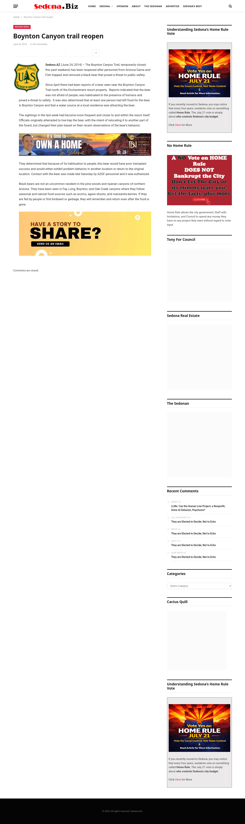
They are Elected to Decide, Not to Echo (193, 521)
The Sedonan (153, 6)
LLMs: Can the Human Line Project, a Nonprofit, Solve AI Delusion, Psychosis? (198, 508)
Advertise (172, 6)
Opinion (122, 6)
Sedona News (22, 27)
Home (92, 6)
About (136, 6)
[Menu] (15, 6)
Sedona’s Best (192, 6)
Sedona (104, 6)
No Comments (38, 44)
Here (178, 125)
